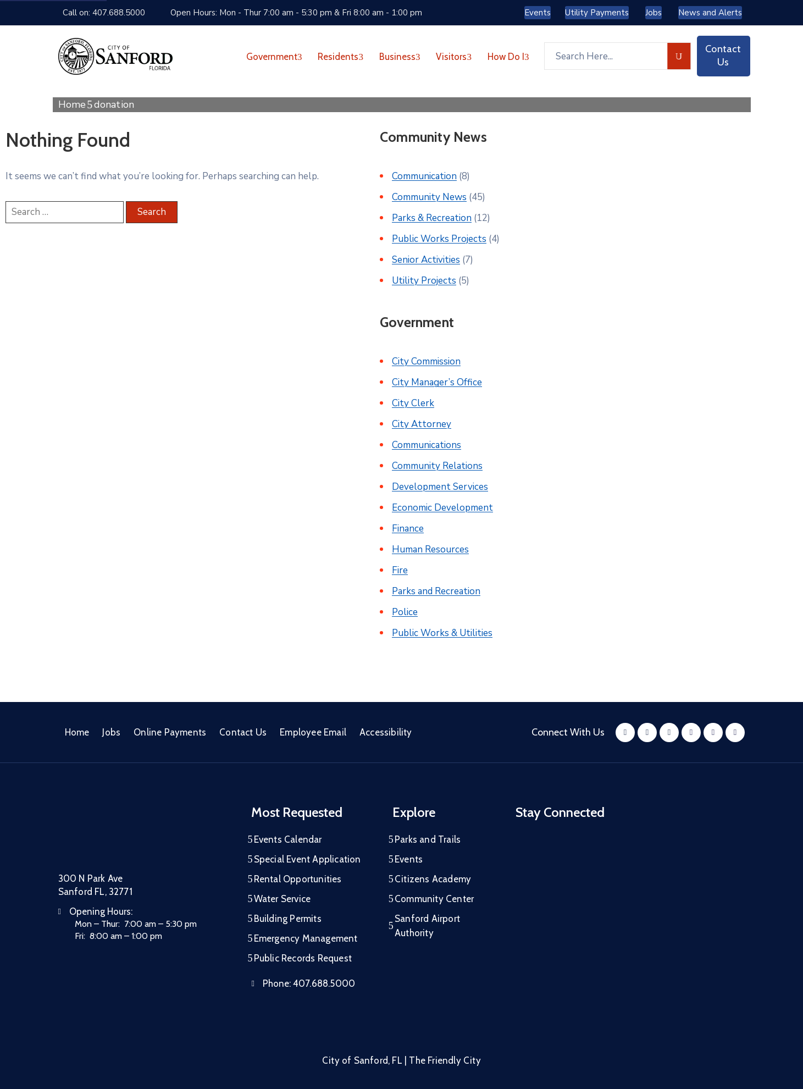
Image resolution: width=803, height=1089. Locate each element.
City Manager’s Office (437, 382)
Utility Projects (424, 280)
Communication (424, 176)
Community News (429, 197)
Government (274, 56)
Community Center (434, 898)
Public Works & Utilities (442, 633)
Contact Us (243, 732)
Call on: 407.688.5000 (104, 12)
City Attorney (421, 424)
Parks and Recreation (436, 591)
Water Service (282, 898)
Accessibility (385, 732)
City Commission (426, 361)
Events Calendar (288, 839)
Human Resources (430, 549)
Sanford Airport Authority (427, 925)
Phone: (309, 983)
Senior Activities (426, 259)
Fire (400, 570)
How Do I (508, 56)
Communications (426, 445)
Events (409, 859)
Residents (340, 56)
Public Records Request (303, 958)
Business (399, 56)
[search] (679, 56)
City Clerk (413, 403)
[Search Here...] (605, 56)
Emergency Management (306, 938)
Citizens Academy (433, 879)
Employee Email (313, 732)
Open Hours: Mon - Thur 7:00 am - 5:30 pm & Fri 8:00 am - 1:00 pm (296, 12)
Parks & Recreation (432, 218)
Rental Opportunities (298, 879)
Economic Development (442, 507)
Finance (408, 528)
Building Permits (288, 918)
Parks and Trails (428, 839)
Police (405, 612)
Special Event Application (307, 859)
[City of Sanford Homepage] (140, 833)
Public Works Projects (439, 239)
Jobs (111, 732)
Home (72, 104)
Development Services (440, 486)
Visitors (454, 56)
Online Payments (170, 732)
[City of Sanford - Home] (115, 56)
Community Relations (437, 466)
